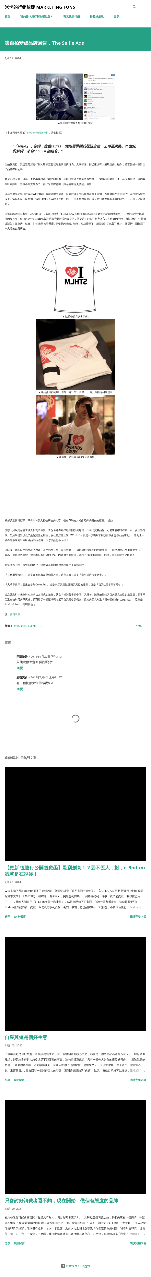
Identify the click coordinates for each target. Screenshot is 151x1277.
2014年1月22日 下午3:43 (46, 656)
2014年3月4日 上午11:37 (46, 677)
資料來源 (15, 614)
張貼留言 (19, 1080)
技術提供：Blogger (75, 1266)
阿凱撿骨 (22, 656)
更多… (118, 16)
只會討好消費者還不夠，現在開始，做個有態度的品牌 (61, 1200)
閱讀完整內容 (138, 916)
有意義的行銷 (71, 16)
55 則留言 (20, 916)
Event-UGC (35, 626)
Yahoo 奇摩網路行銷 (36, 132)
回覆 (20, 668)
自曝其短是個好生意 (26, 1037)
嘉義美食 (22, 677)
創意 (23, 626)
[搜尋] (134, 7)
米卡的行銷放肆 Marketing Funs (40, 7)
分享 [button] (139, 626)
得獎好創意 (97, 16)
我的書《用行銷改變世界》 (36, 16)
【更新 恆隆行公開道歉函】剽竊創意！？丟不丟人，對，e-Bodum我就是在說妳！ (75, 870)
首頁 (7, 16)
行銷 (16, 626)
